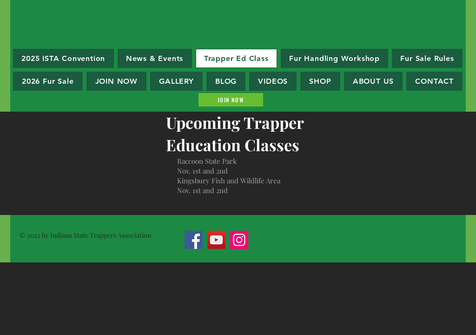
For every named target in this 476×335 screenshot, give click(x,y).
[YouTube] (216, 240)
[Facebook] (194, 240)
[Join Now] (230, 100)
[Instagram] (239, 240)
